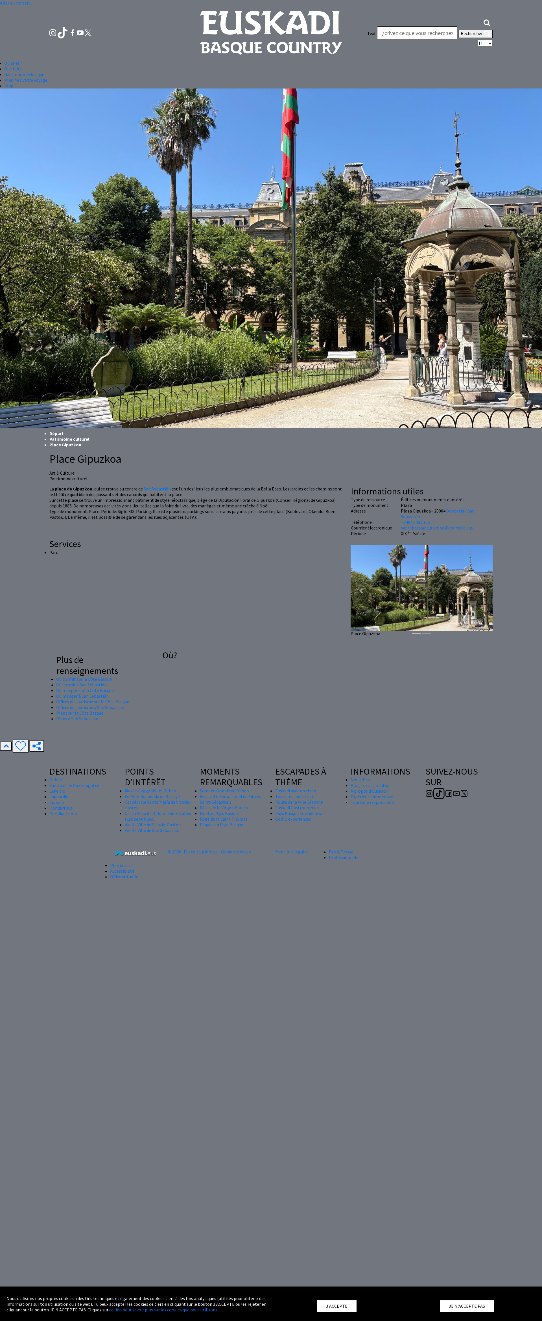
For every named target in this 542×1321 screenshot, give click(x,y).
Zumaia (56, 802)
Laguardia (58, 796)
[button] (487, 22)
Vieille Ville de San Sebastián (152, 830)
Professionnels (343, 857)
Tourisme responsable (372, 802)
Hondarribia (61, 808)
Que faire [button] (13, 69)
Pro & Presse (341, 852)
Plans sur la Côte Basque (79, 713)
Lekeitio (57, 791)
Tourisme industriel (294, 796)
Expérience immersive (372, 796)
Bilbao (55, 779)
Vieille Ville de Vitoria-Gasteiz (153, 824)
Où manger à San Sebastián (82, 696)
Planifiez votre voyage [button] (25, 80)
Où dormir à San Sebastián (81, 684)
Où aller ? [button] (13, 63)
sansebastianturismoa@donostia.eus (437, 528)
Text (371, 33)
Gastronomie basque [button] (24, 74)
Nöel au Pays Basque (219, 813)
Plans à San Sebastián (77, 718)
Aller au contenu (16, 3)
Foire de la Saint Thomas (224, 819)
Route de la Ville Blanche (299, 802)
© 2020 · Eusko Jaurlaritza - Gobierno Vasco (209, 852)
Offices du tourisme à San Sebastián (90, 707)
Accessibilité (122, 871)
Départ (56, 433)
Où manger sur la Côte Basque (85, 690)
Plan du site (121, 865)
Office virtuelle (124, 876)
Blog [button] (9, 85)
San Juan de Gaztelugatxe (74, 785)
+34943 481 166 (415, 522)
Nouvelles (360, 779)
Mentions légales (292, 852)
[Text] (417, 33)
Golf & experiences (293, 819)
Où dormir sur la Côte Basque (84, 679)
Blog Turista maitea (370, 785)
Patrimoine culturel (69, 439)
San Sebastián (157, 489)
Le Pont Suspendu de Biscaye (152, 796)
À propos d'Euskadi (369, 791)
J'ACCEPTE (337, 1306)
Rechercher (475, 34)
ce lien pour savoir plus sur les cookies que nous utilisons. (163, 1310)
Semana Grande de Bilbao (224, 791)
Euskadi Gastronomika (297, 807)
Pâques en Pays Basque (221, 824)
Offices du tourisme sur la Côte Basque (92, 701)
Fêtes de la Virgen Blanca (224, 807)
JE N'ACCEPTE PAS (467, 1306)
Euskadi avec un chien (295, 791)
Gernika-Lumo (63, 813)
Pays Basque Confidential (299, 813)
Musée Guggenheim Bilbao (150, 791)
